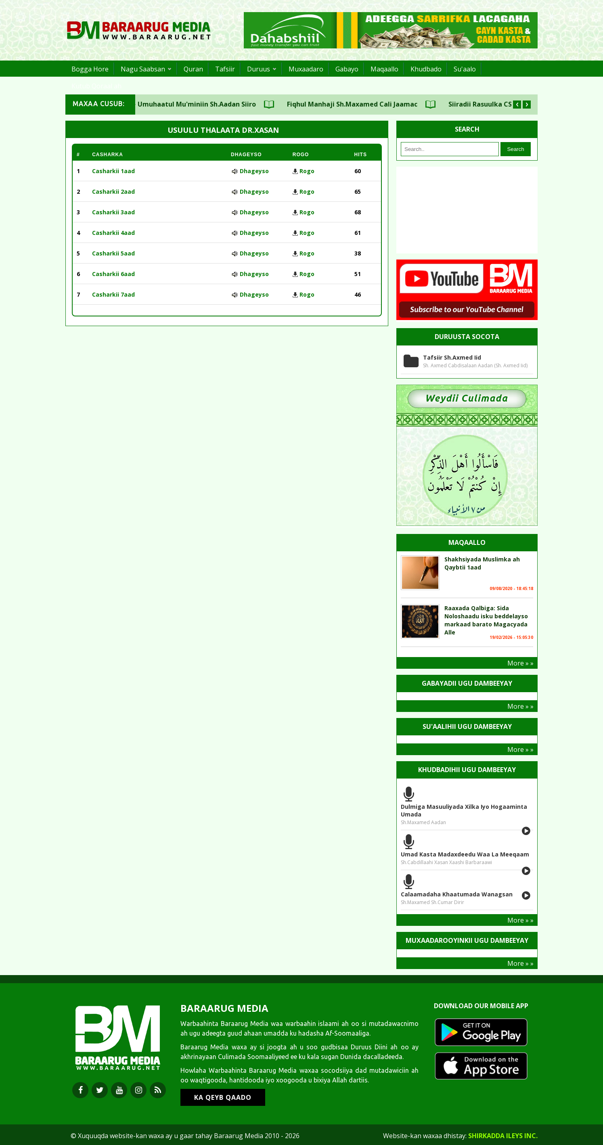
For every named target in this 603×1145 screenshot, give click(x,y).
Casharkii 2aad (113, 191)
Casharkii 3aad (113, 212)
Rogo (306, 171)
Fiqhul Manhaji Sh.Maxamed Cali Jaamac (365, 104)
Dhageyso (254, 171)
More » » (520, 663)
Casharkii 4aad (113, 233)
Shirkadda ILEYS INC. (503, 1135)
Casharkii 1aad (113, 171)
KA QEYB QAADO (222, 1097)
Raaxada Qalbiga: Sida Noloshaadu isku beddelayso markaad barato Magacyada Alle (486, 620)
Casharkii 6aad (113, 274)
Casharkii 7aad (113, 294)
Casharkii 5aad (113, 253)
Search (515, 149)
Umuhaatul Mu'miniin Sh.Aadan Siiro (209, 104)
